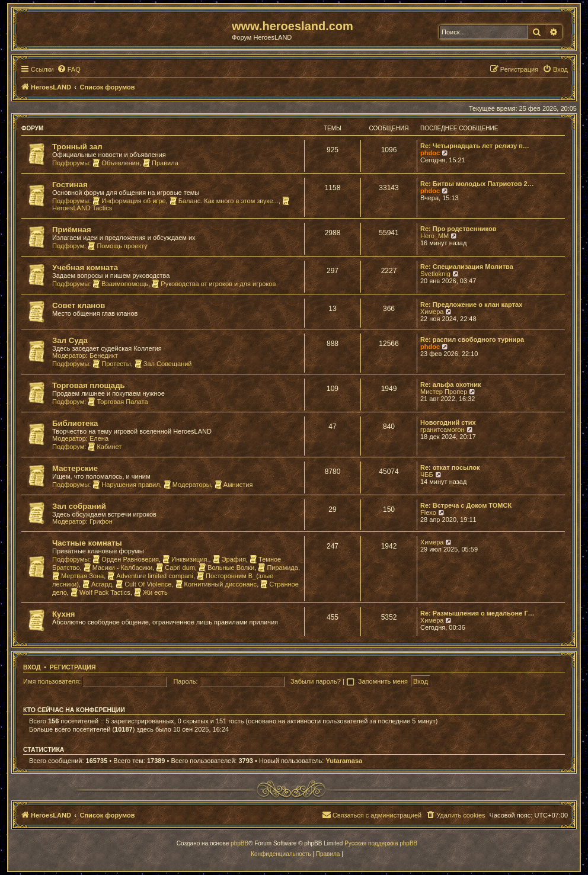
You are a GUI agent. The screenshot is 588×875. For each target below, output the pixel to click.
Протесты (111, 363)
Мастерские (75, 468)
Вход (31, 667)
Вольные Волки (226, 567)
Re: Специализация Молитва (466, 266)
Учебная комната (85, 267)
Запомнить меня (384, 681)
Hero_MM (434, 235)
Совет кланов (78, 305)
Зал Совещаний (163, 363)
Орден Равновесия (125, 559)
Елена (99, 438)
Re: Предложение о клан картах (471, 304)
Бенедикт (104, 355)
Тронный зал (77, 146)
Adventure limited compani (150, 575)
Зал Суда (70, 340)
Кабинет (105, 446)
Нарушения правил (125, 484)
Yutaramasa (343, 760)
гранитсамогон (442, 429)
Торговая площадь (88, 385)
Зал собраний (79, 506)
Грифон (101, 521)
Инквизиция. (185, 559)
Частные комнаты (87, 543)
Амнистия (234, 484)
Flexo (428, 512)
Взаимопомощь (120, 283)
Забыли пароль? (315, 681)
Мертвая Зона (78, 575)
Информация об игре (128, 200)
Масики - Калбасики (118, 567)
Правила (160, 162)
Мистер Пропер (443, 391)
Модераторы (187, 484)
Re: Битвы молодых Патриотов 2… (477, 183)
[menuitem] (69, 69)
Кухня (63, 614)
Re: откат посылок (450, 467)
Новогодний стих (448, 422)
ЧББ (426, 474)
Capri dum (175, 567)
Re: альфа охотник (450, 384)
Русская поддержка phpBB (380, 843)
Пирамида (278, 567)
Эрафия (229, 559)
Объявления (115, 162)
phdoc (430, 152)
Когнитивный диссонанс (216, 584)
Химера (431, 311)
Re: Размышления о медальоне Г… (477, 613)
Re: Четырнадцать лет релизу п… (474, 145)
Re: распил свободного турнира (472, 339)
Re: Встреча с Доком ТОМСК (466, 505)
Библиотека (75, 423)
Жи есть (151, 592)
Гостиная (70, 184)
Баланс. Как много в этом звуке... (224, 200)
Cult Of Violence (143, 584)
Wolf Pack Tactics (100, 592)
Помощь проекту (117, 245)
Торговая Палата (118, 401)
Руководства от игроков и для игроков (214, 283)
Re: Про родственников (458, 228)
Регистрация (73, 667)
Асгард (97, 584)
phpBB (239, 843)
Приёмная (71, 229)
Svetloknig (435, 273)
